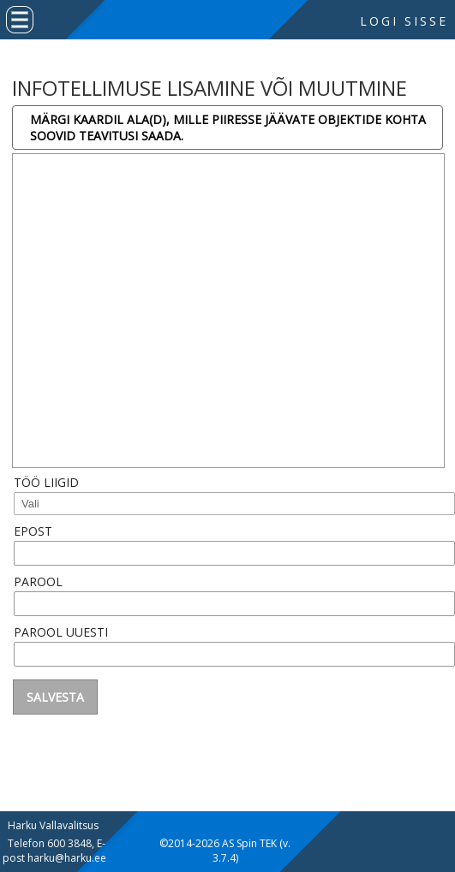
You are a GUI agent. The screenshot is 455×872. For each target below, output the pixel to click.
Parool (38, 581)
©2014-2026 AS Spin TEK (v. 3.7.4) (224, 850)
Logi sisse (404, 21)
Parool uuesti (61, 632)
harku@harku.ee (66, 858)
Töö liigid (46, 482)
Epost (33, 531)
